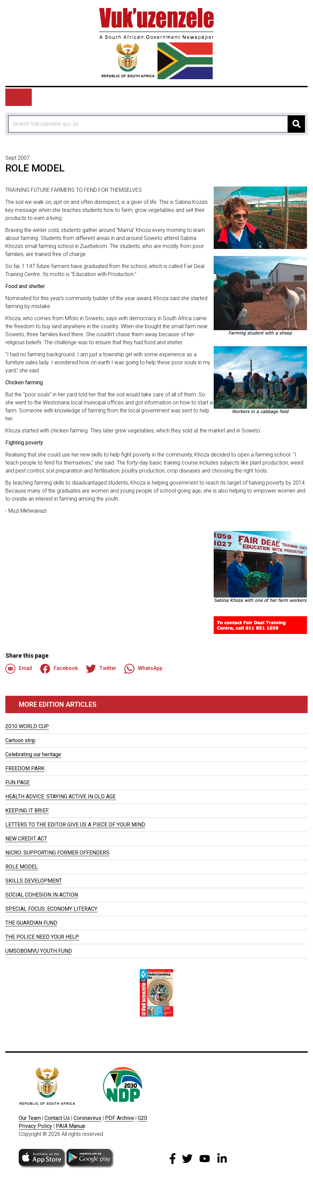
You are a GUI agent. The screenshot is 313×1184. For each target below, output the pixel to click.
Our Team (30, 1118)
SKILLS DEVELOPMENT (33, 881)
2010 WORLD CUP (27, 726)
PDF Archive (119, 1118)
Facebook (59, 669)
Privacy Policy (35, 1126)
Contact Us (57, 1118)
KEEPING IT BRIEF (27, 810)
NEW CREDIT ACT (26, 838)
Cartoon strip (20, 740)
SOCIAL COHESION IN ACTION (41, 895)
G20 (142, 1118)
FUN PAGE (17, 782)
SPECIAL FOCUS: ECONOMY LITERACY (51, 909)
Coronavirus (87, 1118)
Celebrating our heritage (33, 754)
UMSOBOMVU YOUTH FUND (38, 951)
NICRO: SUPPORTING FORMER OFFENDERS (57, 852)
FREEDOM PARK (24, 768)
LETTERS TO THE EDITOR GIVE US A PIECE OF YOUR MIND (75, 824)
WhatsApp (143, 668)
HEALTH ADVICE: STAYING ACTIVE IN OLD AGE (60, 796)
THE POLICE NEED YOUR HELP (42, 937)
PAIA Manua (70, 1126)
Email (18, 669)
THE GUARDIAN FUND (31, 923)
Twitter (101, 669)
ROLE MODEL (21, 867)
